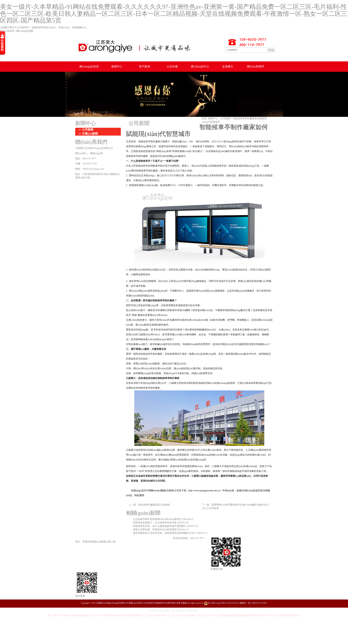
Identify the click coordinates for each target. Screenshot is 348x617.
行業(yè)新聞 (90, 133)
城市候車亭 (105, 538)
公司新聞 (225, 118)
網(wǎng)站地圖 (24, 31)
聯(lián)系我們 (255, 66)
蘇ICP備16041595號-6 (257, 603)
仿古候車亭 (150, 538)
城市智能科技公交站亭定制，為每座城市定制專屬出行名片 (165, 533)
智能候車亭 (165, 538)
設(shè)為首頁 (7, 31)
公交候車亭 (90, 538)
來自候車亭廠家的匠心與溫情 (154, 504)
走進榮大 (227, 66)
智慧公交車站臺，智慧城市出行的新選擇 (155, 529)
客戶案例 (144, 66)
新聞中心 (116, 66)
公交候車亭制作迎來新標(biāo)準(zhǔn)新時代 (157, 519)
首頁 (204, 118)
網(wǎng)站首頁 (89, 66)
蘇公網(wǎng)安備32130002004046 (221, 603)
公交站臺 (172, 66)
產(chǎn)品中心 (200, 66)
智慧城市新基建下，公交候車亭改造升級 (155, 522)
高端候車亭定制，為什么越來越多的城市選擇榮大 (160, 526)
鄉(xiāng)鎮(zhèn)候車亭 (127, 538)
